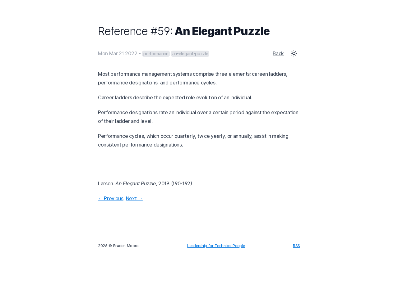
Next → (134, 198)
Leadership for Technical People (216, 245)
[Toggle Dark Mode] (294, 53)
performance (155, 53)
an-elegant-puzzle (190, 53)
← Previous (110, 198)
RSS (296, 245)
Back (278, 53)
